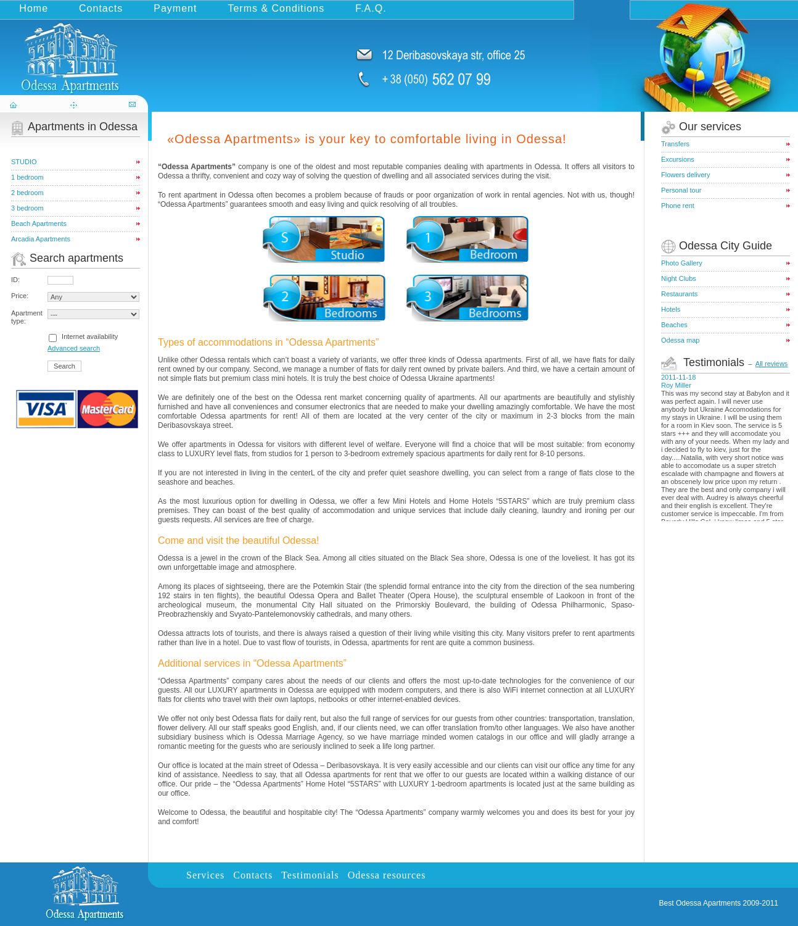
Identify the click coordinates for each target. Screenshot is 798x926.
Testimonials (310, 875)
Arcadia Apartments (40, 239)
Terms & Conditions (276, 8)
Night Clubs (678, 278)
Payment (175, 8)
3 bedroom (27, 208)
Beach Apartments (39, 223)
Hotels (670, 309)
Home (33, 8)
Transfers (675, 144)
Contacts (101, 8)
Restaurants (679, 294)
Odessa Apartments (708, 903)
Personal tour (681, 190)
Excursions (677, 159)
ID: (15, 279)
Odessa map (680, 340)
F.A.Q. (370, 8)
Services (205, 875)
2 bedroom (27, 192)
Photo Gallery (681, 263)
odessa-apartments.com (75, 52)
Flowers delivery (685, 174)
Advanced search (73, 348)
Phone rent (677, 205)
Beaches (674, 324)
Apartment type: (27, 317)
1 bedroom (27, 177)
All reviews (771, 363)
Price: (19, 295)
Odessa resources (387, 875)
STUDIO (24, 161)
